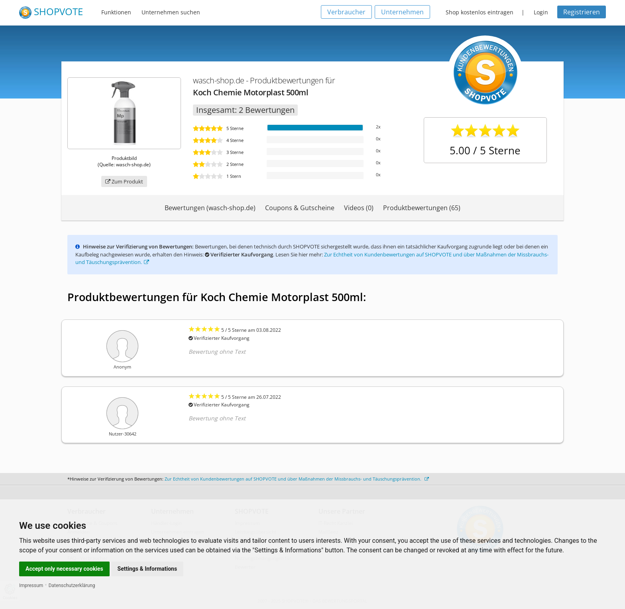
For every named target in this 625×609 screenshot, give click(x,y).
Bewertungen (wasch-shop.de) (210, 207)
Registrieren (581, 12)
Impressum (31, 585)
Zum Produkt (124, 181)
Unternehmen (402, 12)
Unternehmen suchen (171, 12)
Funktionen (116, 12)
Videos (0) (358, 207)
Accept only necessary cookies (64, 569)
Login (541, 12)
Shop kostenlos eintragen (479, 12)
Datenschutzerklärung (72, 585)
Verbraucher (346, 12)
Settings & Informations (147, 569)
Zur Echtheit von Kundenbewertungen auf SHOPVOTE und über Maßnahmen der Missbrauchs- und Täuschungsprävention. (297, 479)
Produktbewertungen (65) (421, 207)
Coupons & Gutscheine (299, 207)
